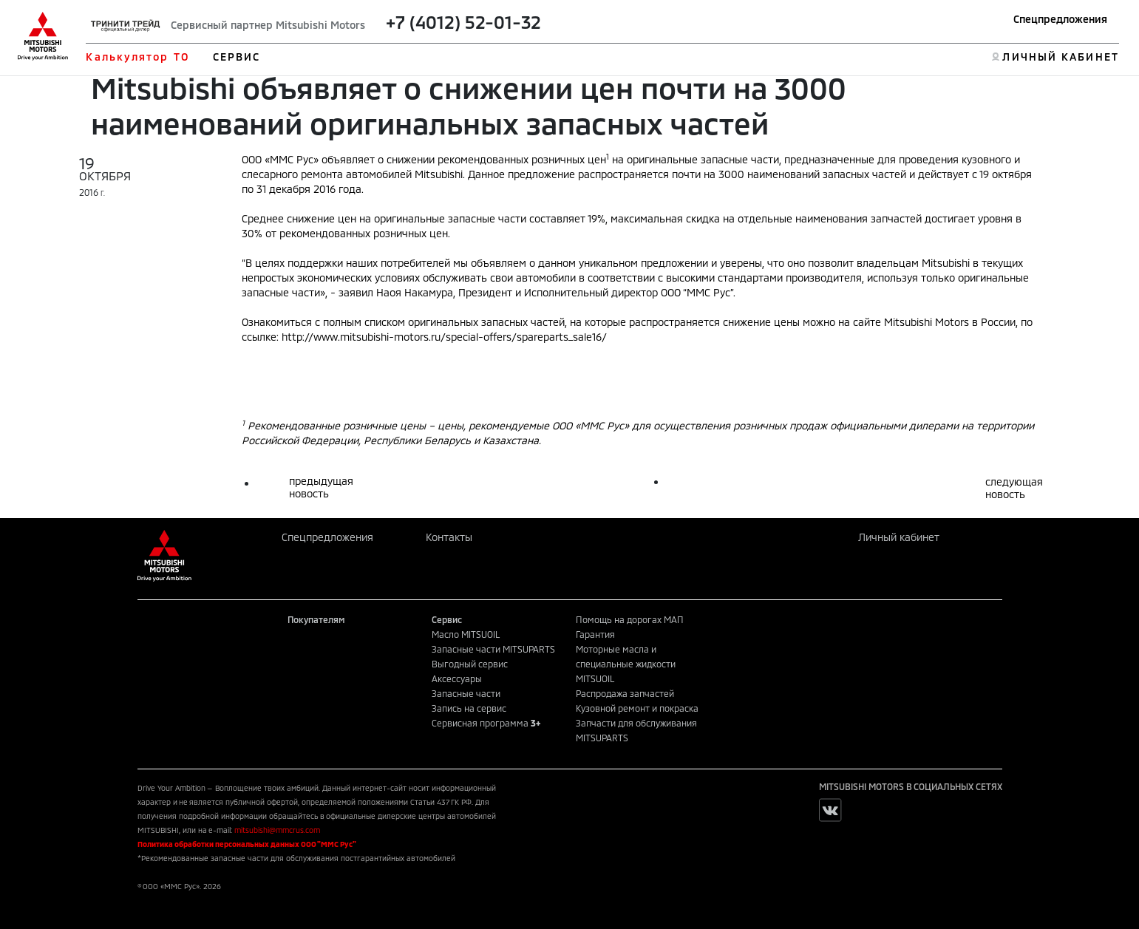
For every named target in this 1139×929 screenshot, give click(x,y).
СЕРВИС (237, 56)
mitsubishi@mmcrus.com (277, 830)
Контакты (449, 537)
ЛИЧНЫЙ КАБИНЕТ (1060, 56)
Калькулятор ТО (137, 56)
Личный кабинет (898, 537)
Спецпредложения (1060, 19)
